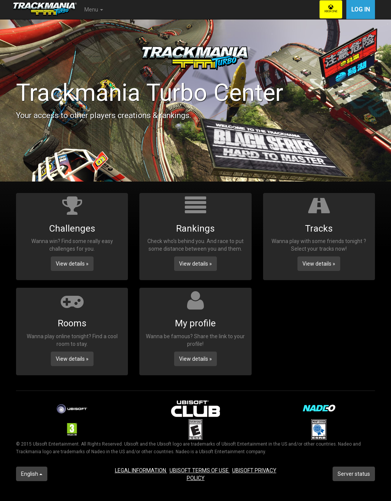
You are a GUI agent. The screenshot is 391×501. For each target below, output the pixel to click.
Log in (360, 9)
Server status (354, 474)
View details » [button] (72, 264)
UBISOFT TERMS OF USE (200, 470)
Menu (93, 9)
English (31, 474)
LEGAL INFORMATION (141, 470)
